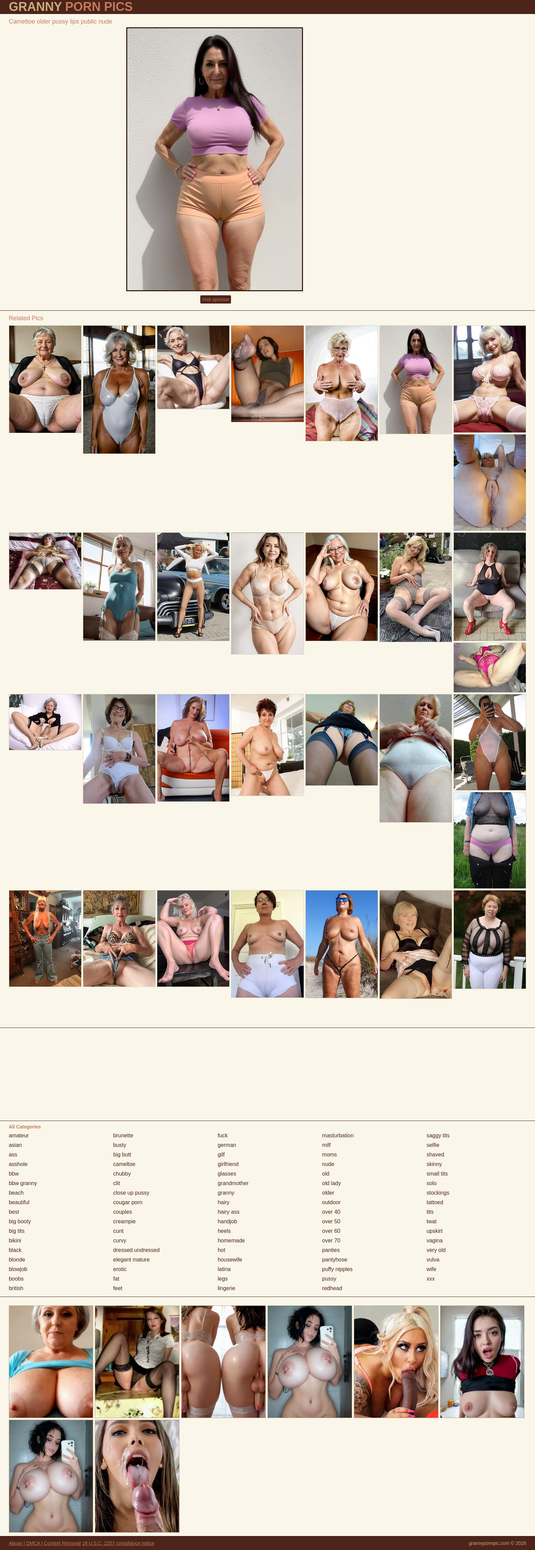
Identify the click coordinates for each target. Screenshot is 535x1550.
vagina (434, 1240)
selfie (432, 1145)
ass (13, 1154)
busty (119, 1145)
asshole (18, 1164)
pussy (329, 1279)
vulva (432, 1260)
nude (328, 1164)
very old (436, 1250)
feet (117, 1288)
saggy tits (438, 1135)
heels (224, 1231)
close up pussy (131, 1193)
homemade (231, 1240)
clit (116, 1183)
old (325, 1174)
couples (122, 1212)
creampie (124, 1221)
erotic (120, 1269)
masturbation (338, 1135)
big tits (17, 1231)
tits (429, 1212)
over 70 (331, 1240)
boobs (16, 1279)
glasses (227, 1174)
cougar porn (127, 1202)
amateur (19, 1135)
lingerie (226, 1288)
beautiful (19, 1202)
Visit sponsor (215, 299)
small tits (437, 1174)
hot (221, 1250)
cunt (118, 1231)
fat (116, 1279)
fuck (223, 1135)
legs (223, 1279)
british (16, 1288)
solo (431, 1183)
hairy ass (229, 1212)
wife (431, 1269)
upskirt (434, 1231)
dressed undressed (136, 1250)
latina (224, 1269)
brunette (123, 1135)
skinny (434, 1164)
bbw (14, 1174)
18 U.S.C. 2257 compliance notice (118, 1543)
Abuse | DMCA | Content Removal (45, 1543)
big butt (122, 1154)
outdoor (331, 1202)
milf (326, 1145)
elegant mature (131, 1260)
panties (331, 1250)
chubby (122, 1174)
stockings (437, 1193)
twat (431, 1221)
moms (329, 1154)
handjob (227, 1221)
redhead (332, 1288)
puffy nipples (337, 1269)
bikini (15, 1240)
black (15, 1250)
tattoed (434, 1202)
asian (15, 1145)
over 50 (331, 1221)
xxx (430, 1279)
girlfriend (228, 1164)
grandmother (233, 1183)
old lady (331, 1183)
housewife (230, 1260)
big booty (20, 1221)
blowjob (18, 1269)
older (328, 1193)
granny (226, 1193)
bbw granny (23, 1183)
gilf (221, 1154)
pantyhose (334, 1260)
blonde (17, 1260)
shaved (435, 1154)
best (14, 1212)
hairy (224, 1202)
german (227, 1145)
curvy (119, 1240)
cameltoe (124, 1164)
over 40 (331, 1212)
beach (16, 1193)
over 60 (331, 1231)
